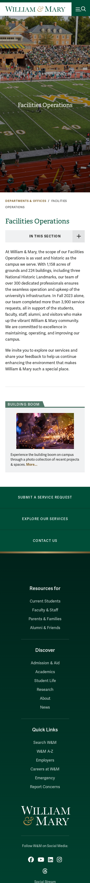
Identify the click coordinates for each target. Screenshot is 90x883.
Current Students (45, 601)
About (45, 698)
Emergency (45, 778)
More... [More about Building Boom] (31, 464)
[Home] (35, 9)
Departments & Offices (25, 201)
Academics (45, 672)
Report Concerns (45, 787)
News (45, 707)
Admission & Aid (45, 663)
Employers (45, 760)
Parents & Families (45, 619)
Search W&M (45, 742)
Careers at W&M (45, 769)
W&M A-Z (45, 751)
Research (45, 689)
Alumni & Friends (45, 627)
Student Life (45, 680)
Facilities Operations (45, 105)
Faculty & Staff (45, 610)
